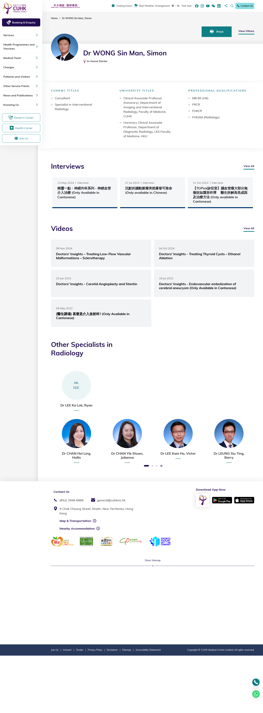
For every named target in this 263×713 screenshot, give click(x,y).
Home (54, 18)
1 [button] (146, 466)
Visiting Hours (124, 5)
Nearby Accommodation (77, 528)
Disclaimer (112, 707)
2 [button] (152, 466)
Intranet (67, 707)
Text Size (186, 5)
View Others (246, 31)
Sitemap (126, 707)
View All (249, 166)
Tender (79, 707)
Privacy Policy (95, 707)
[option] (76, 391)
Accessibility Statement (148, 707)
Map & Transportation (75, 521)
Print (216, 31)
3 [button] (156, 466)
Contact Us (245, 6)
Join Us (55, 707)
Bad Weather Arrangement (154, 5)
